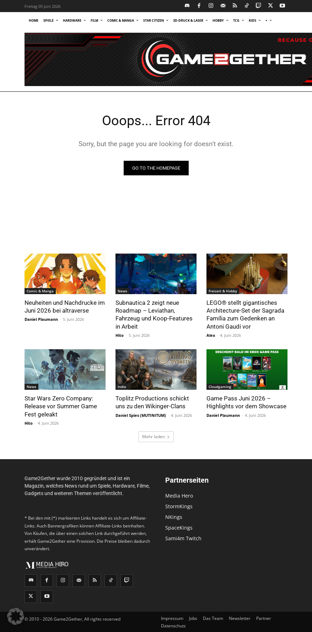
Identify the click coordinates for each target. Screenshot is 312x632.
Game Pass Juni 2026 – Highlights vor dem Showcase (246, 401)
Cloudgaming (220, 386)
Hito (119, 335)
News (122, 290)
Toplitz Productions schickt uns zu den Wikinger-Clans (152, 401)
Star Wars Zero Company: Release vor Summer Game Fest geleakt (61, 405)
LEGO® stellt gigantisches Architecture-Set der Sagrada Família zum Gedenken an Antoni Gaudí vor (245, 314)
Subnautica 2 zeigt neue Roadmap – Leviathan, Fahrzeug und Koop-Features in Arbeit (154, 314)
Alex (210, 335)
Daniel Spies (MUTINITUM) (140, 414)
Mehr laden (156, 436)
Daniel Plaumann (41, 319)
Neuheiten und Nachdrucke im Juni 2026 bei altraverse (65, 306)
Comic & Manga (40, 290)
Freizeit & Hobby (223, 290)
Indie (122, 386)
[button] (15, 616)
